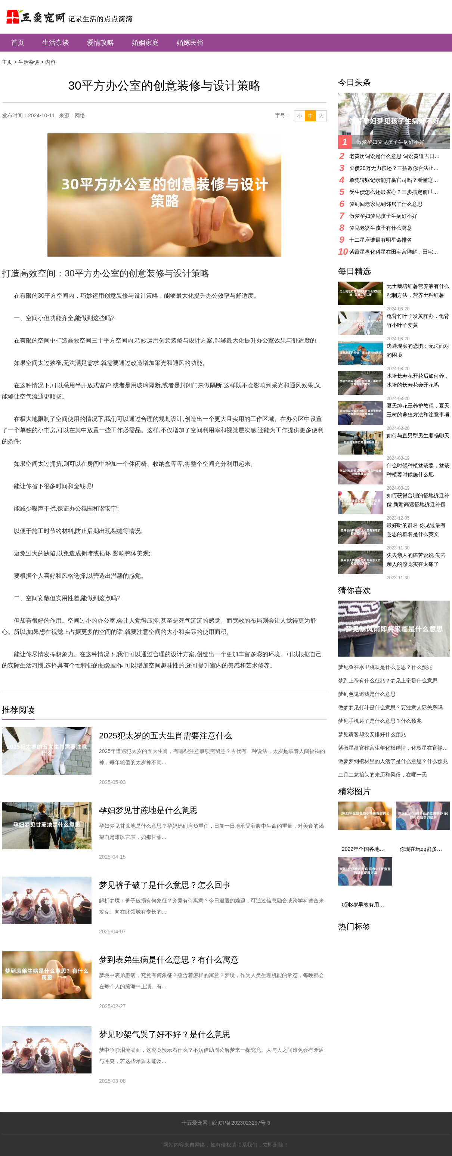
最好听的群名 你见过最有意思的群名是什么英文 (416, 529)
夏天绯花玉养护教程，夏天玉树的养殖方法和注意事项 (418, 410)
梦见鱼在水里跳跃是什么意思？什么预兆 (385, 667)
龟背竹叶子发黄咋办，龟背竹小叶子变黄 (418, 320)
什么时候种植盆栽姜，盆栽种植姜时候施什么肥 (418, 469)
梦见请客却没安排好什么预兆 (372, 734)
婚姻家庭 (145, 42)
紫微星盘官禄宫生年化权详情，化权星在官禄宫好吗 (394, 748)
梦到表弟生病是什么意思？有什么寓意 (169, 959)
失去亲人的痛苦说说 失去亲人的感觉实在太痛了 (416, 559)
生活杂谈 (55, 42)
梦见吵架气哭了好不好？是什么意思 (164, 1034)
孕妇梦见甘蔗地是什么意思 (148, 810)
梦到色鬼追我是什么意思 (367, 694)
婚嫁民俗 (190, 42)
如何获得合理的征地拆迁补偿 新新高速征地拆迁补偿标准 (418, 500)
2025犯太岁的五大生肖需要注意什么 (165, 735)
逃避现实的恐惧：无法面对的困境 (418, 350)
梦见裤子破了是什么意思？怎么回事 (164, 885)
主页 (7, 62)
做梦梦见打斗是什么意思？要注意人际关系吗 (390, 707)
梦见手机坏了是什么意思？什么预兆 (380, 721)
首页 (17, 42)
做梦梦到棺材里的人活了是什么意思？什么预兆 (393, 761)
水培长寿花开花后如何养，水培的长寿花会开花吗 (418, 380)
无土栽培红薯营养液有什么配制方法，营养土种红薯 (418, 290)
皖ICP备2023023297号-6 (241, 1123)
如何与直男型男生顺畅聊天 (418, 435)
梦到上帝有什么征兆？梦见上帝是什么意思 (387, 681)
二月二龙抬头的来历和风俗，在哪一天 (382, 775)
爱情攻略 (100, 42)
